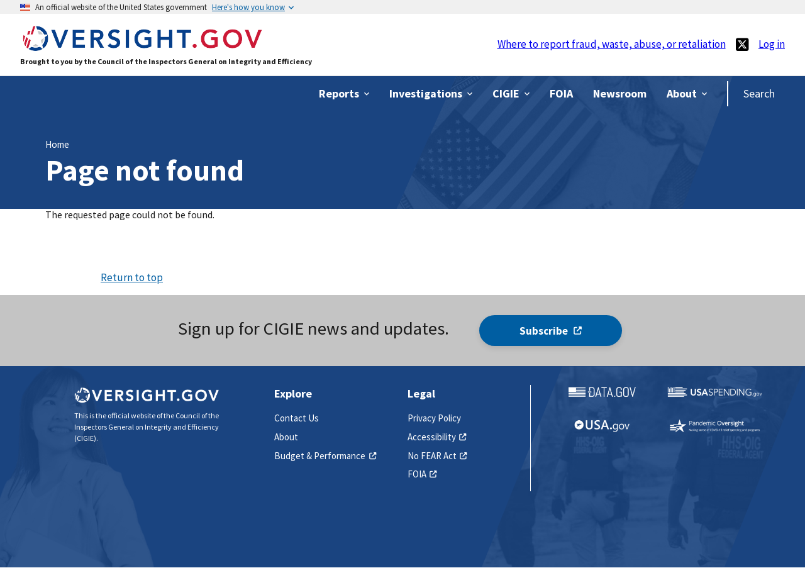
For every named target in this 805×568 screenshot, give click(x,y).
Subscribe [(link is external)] (550, 331)
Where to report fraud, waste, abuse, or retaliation (611, 44)
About (286, 437)
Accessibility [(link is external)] (437, 437)
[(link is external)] (742, 44)
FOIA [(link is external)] (422, 474)
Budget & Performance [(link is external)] (325, 456)
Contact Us (296, 418)
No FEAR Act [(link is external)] (437, 456)
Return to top (132, 277)
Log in (771, 44)
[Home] (142, 44)
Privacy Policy (434, 418)
